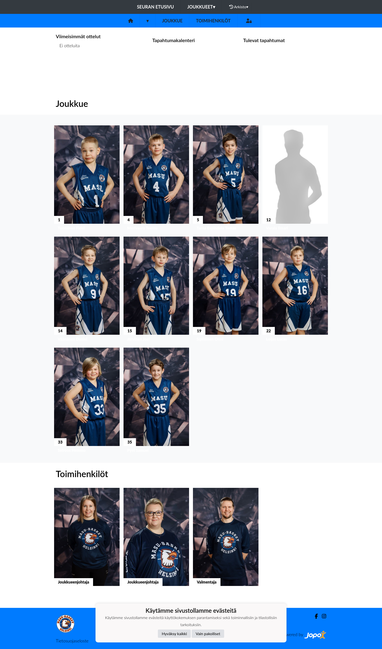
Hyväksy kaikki (174, 633)
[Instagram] (322, 616)
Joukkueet (201, 6)
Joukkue (172, 20)
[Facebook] (314, 616)
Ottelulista (68, 64)
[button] (87, 179)
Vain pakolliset (208, 633)
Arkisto (238, 7)
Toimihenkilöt (213, 20)
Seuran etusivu (155, 6)
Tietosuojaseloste (72, 640)
